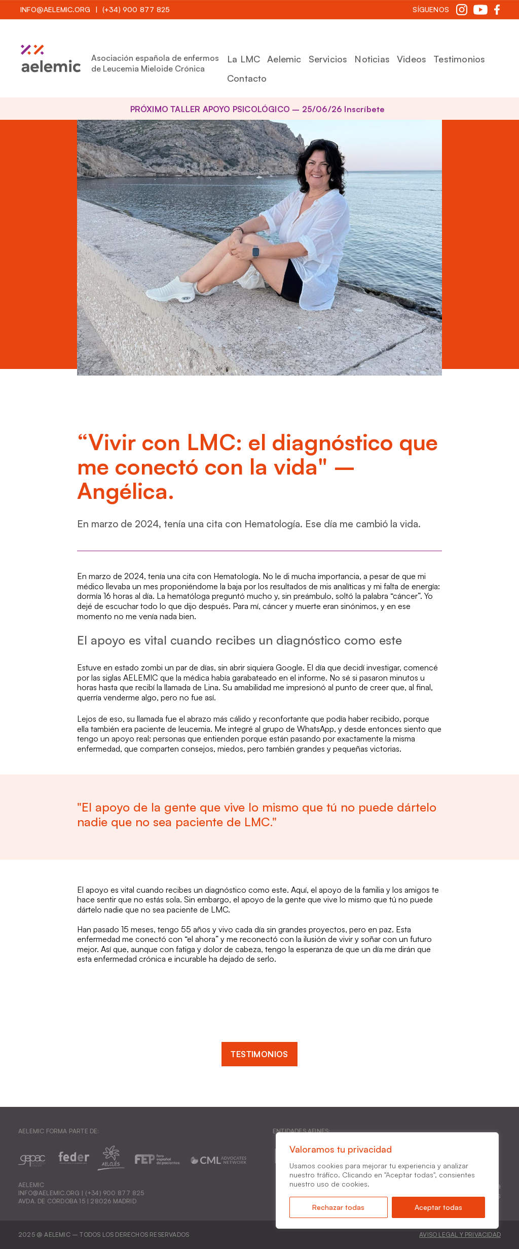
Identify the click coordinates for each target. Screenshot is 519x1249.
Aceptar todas (438, 1207)
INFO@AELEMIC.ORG (55, 9)
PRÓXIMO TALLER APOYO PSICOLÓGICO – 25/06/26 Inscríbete (257, 109)
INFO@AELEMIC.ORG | (51, 1193)
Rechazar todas (338, 1207)
